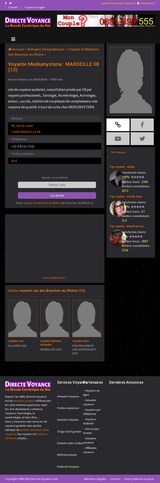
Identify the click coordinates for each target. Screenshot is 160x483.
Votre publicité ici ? (54, 278)
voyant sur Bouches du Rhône (42, 203)
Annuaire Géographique (45, 49)
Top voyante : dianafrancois (127, 226)
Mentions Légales (95, 479)
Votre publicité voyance (139, 479)
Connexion (147, 3)
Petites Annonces (68, 408)
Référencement (67, 455)
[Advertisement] (54, 246)
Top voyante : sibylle (122, 166)
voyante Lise (16, 341)
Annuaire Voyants (68, 419)
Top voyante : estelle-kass (126, 196)
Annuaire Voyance (68, 396)
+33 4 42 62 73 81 (23, 146)
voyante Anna (80, 341)
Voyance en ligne (35, 7)
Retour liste (57, 185)
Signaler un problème (54, 177)
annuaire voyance (24, 401)
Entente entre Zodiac (70, 443)
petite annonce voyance (118, 3)
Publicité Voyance (68, 466)
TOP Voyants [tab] (118, 152)
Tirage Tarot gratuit (69, 431)
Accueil (18, 49)
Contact (13, 7)
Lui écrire (57, 195)
